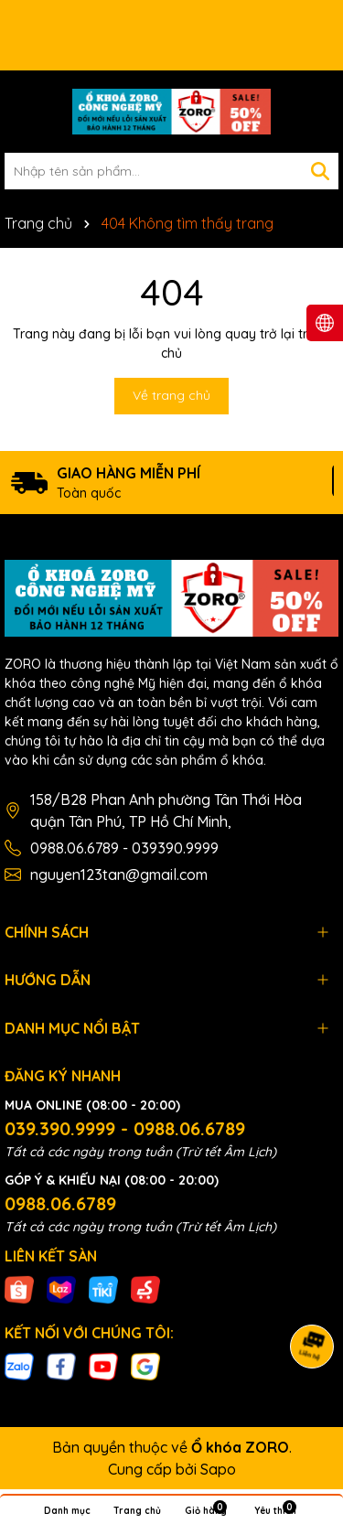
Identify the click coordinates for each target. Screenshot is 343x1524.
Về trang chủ (171, 395)
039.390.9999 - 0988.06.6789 (125, 1128)
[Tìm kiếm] (320, 171)
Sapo (218, 1469)
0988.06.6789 (60, 1203)
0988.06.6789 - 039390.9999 (124, 848)
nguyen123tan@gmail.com (119, 874)
